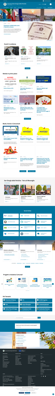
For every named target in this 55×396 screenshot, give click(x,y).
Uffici (3, 360)
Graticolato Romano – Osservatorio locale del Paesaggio (46, 370)
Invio (39, 317)
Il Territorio (42, 363)
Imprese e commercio (30, 357)
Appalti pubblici (17, 359)
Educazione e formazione (18, 364)
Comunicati (42, 357)
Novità (11, 7)
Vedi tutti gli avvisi (22, 171)
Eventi (6, 56)
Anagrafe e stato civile (18, 358)
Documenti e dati (5, 364)
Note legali (29, 384)
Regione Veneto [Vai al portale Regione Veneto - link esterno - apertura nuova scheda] (5, 0)
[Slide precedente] (2, 284)
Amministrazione (6, 7)
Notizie (41, 355)
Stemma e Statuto (5, 365)
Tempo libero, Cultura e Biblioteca (45, 365)
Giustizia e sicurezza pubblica (32, 355)
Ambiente (16, 357)
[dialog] (27, 391)
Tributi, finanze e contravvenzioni (32, 360)
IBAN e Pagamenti (30, 379)
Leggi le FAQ (17, 376)
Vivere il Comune (20, 7)
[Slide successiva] (53, 284)
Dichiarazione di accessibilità (31, 385)
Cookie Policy (29, 382)
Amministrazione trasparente (32, 376)
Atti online (44, 7)
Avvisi (41, 358)
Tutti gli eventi (27, 68)
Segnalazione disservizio (18, 378)
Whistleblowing (30, 378)
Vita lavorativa (30, 363)
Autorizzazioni (17, 360)
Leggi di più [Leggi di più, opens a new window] (36, 389)
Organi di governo (5, 355)
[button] (27, 394)
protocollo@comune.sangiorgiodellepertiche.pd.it (8, 385)
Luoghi (41, 367)
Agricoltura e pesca (17, 355)
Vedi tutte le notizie (27, 118)
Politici (4, 358)
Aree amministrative (5, 359)
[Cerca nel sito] (51, 4)
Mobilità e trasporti (30, 358)
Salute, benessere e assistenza (32, 359)
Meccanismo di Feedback (31, 383)
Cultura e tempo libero (18, 363)
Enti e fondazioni (5, 366)
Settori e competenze (39, 7)
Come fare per (42, 371)
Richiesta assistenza (18, 379)
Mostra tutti (27, 266)
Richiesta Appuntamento (18, 377)
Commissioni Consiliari (6, 363)
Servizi (15, 7)
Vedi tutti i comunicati (32, 171)
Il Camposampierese (43, 364)
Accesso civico (30, 377)
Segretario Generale (5, 357)
